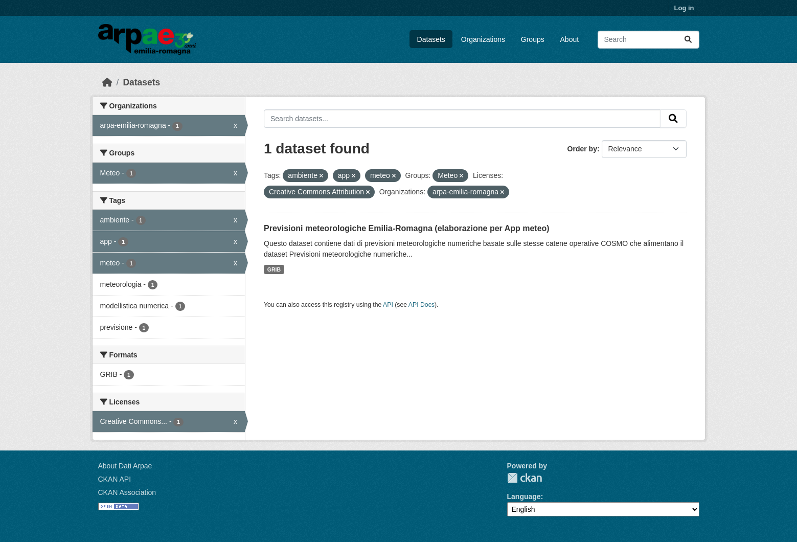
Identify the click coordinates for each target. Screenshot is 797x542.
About (569, 39)
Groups (532, 39)
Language (524, 496)
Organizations (483, 39)
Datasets (431, 39)
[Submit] (688, 40)
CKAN (524, 477)
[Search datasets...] (648, 40)
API (388, 304)
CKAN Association (127, 492)
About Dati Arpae (125, 466)
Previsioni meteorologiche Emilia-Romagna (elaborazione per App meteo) (407, 228)
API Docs (421, 304)
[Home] (107, 82)
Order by (582, 149)
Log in (684, 8)
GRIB (274, 269)
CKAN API (114, 479)
